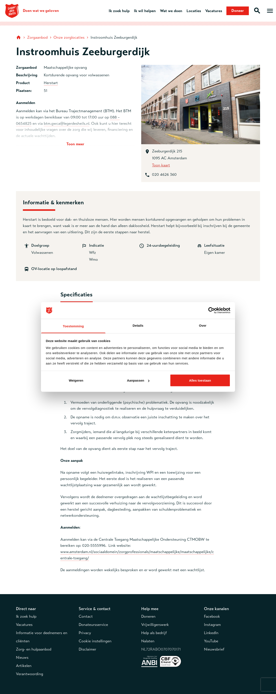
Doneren (148, 616)
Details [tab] (138, 325)
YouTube (211, 641)
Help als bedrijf (154, 632)
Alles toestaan (200, 380)
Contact (86, 616)
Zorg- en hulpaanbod (33, 649)
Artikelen (23, 665)
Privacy (85, 632)
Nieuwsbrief (214, 649)
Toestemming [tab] (73, 326)
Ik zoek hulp (119, 10)
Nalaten (147, 641)
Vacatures (213, 10)
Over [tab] (203, 325)
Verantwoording (29, 674)
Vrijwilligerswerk (155, 624)
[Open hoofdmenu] (270, 11)
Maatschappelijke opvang (65, 67)
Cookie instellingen (95, 641)
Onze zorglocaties (69, 37)
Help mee (149, 608)
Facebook (212, 616)
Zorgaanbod (37, 37)
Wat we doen (171, 10)
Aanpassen (138, 380)
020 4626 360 (164, 174)
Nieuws (22, 657)
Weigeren (76, 380)
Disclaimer (87, 649)
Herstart (51, 82)
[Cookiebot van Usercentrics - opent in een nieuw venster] (211, 310)
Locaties (194, 10)
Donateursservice (93, 624)
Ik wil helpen (145, 10)
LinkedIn (211, 632)
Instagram (212, 624)
